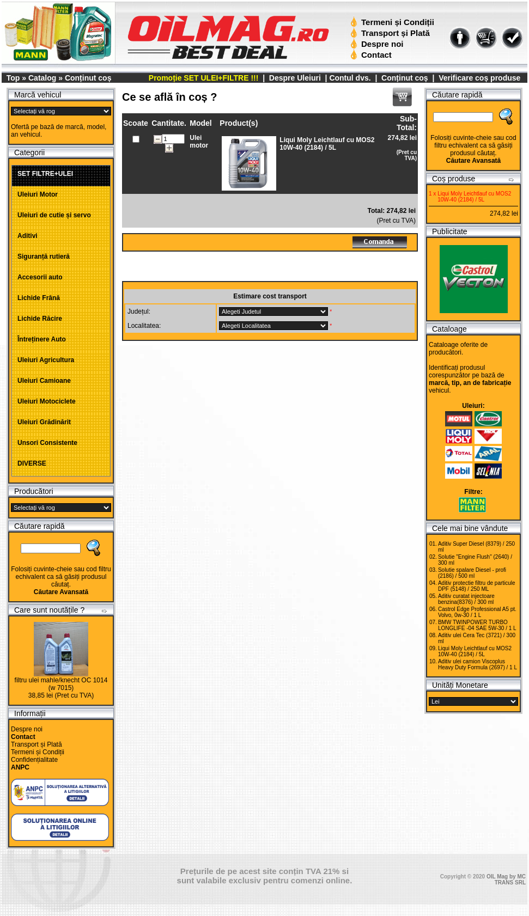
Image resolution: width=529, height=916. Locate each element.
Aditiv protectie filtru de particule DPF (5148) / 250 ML (476, 586)
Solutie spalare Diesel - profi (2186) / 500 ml (472, 573)
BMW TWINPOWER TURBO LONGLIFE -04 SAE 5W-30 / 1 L (477, 625)
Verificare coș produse (479, 78)
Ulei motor (199, 141)
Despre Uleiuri (294, 78)
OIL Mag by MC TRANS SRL (506, 880)
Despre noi (378, 43)
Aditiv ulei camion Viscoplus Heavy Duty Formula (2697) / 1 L (477, 664)
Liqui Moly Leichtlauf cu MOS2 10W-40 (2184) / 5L (475, 651)
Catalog (42, 78)
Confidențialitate (34, 760)
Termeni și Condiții (393, 22)
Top (13, 78)
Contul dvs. (349, 78)
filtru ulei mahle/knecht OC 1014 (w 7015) (61, 684)
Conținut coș (88, 78)
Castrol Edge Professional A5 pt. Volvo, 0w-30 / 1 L (477, 612)
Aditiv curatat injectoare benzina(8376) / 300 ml (466, 599)
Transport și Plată (391, 33)
